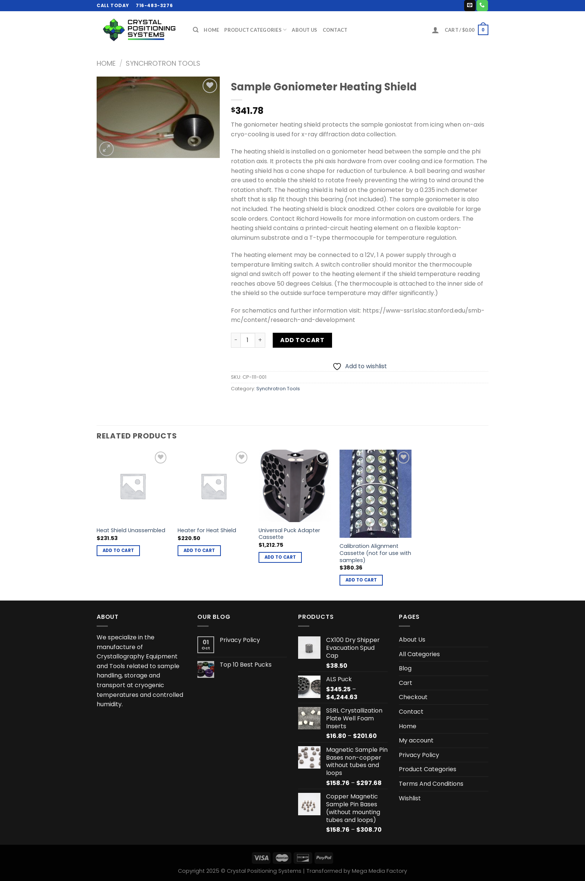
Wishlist (410, 798)
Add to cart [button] (118, 550)
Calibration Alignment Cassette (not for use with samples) (375, 553)
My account (416, 740)
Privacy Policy (240, 639)
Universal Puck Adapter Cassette (289, 534)
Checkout (413, 697)
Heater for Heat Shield (207, 530)
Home (211, 30)
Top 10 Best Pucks (246, 664)
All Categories (419, 654)
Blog (405, 668)
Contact (335, 30)
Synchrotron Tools (163, 63)
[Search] (195, 30)
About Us (304, 30)
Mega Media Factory (379, 871)
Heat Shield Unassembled (131, 530)
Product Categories (255, 29)
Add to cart (302, 340)
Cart (405, 683)
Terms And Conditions (431, 783)
